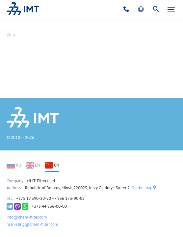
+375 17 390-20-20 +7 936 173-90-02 (50, 198)
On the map (144, 188)
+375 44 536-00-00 (49, 206)
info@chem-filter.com (27, 217)
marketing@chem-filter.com (32, 224)
